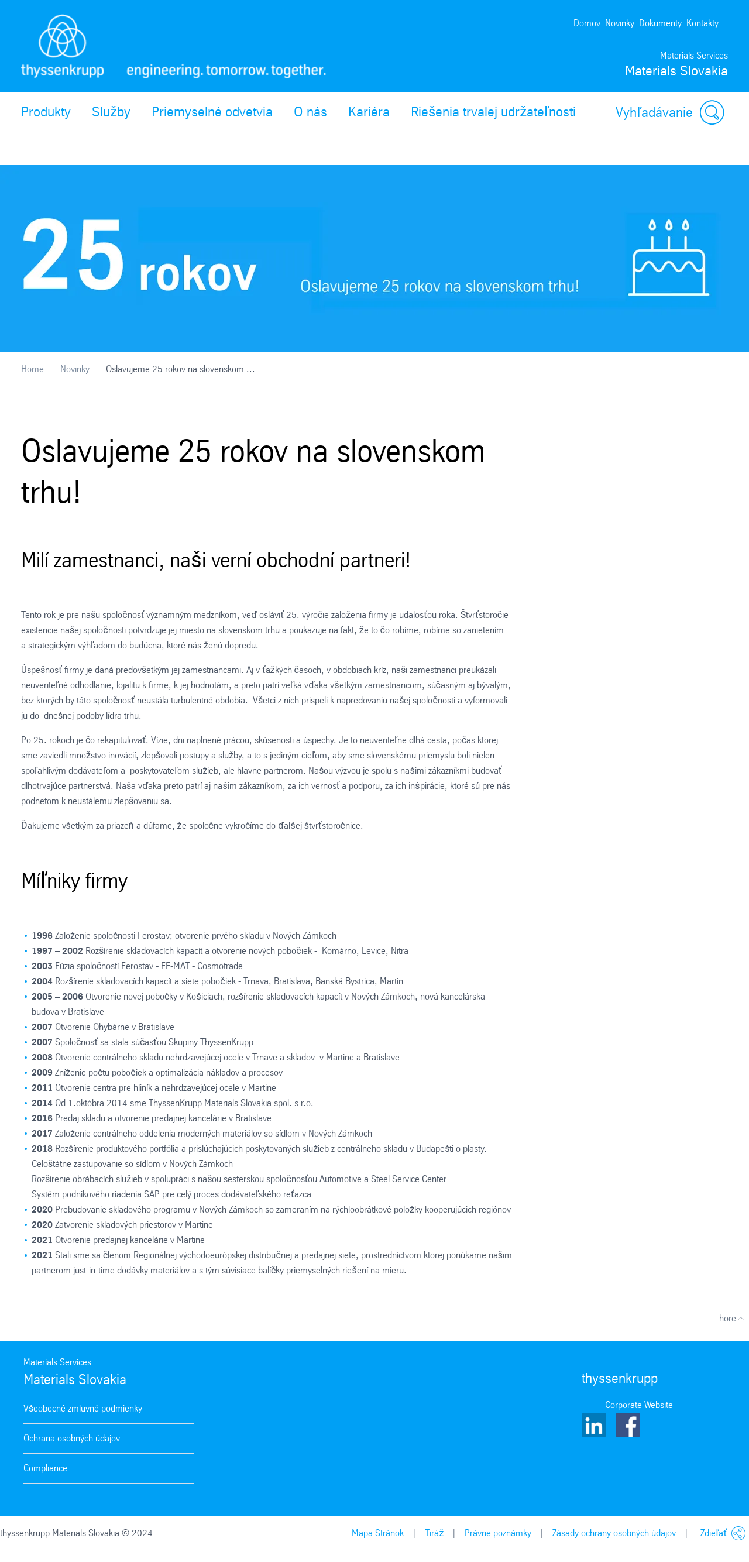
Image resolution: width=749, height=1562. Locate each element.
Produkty (46, 112)
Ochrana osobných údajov (71, 1438)
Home (32, 369)
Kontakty (702, 23)
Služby (111, 112)
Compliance (45, 1468)
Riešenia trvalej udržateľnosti (493, 112)
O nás (310, 112)
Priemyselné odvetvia (212, 112)
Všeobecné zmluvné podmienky (82, 1408)
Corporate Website (639, 1404)
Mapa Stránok (378, 1533)
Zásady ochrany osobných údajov (614, 1533)
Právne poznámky (498, 1533)
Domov (586, 23)
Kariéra (369, 112)
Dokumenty (660, 23)
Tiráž (434, 1533)
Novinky (619, 23)
